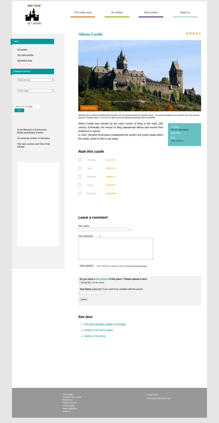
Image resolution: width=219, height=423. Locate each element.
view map (175, 132)
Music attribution (70, 413)
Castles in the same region (98, 334)
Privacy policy (69, 410)
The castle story (83, 12)
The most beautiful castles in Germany (105, 328)
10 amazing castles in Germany (33, 138)
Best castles (151, 12)
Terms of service (70, 407)
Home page (68, 398)
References (68, 404)
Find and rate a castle (72, 401)
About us (185, 12)
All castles (117, 12)
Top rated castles (25, 55)
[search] (27, 106)
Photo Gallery (89, 108)
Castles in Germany (94, 340)
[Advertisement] (38, 204)
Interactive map (24, 60)
